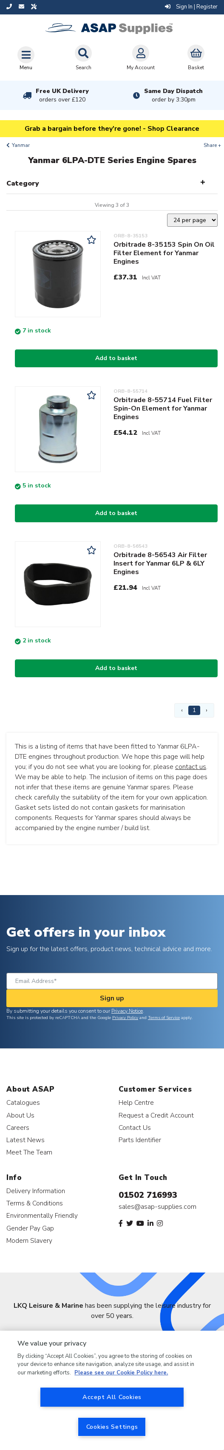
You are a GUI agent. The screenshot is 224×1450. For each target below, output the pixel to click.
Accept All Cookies (112, 1397)
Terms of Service (164, 1018)
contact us (190, 766)
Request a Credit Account (156, 1115)
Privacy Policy (125, 1018)
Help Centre (136, 1102)
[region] (112, 1390)
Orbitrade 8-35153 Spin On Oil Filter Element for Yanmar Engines (164, 253)
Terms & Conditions (34, 1203)
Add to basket (116, 358)
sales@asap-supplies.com (157, 1206)
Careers (17, 1127)
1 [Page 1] (194, 710)
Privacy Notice (127, 1011)
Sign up (112, 998)
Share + (212, 145)
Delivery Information (35, 1190)
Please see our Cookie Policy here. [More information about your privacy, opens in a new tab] (121, 1373)
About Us (20, 1115)
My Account (141, 58)
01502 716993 (148, 1195)
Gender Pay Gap (30, 1228)
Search (83, 58)
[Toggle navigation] (26, 58)
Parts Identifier (140, 1139)
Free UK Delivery (62, 95)
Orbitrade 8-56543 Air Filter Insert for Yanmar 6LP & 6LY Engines (160, 563)
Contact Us (135, 1127)
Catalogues (23, 1102)
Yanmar (21, 145)
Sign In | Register (191, 7)
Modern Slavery (29, 1240)
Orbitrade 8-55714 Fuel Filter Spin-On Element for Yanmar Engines (162, 408)
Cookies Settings (112, 1426)
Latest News (25, 1139)
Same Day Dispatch (173, 95)
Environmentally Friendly (42, 1215)
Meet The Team (29, 1152)
